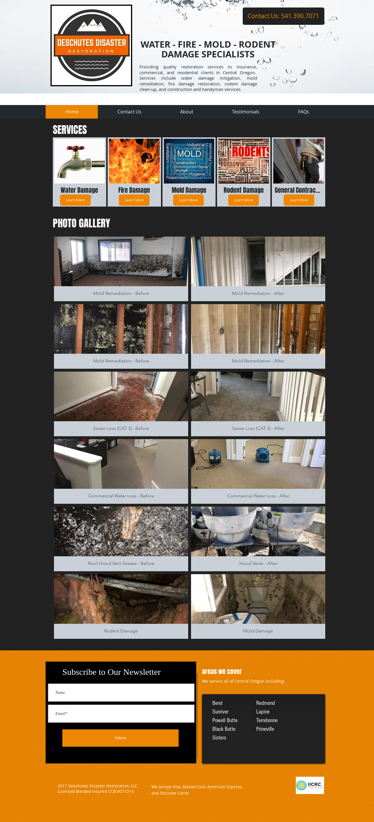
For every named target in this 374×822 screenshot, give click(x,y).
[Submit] (120, 738)
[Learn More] (75, 200)
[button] (121, 269)
